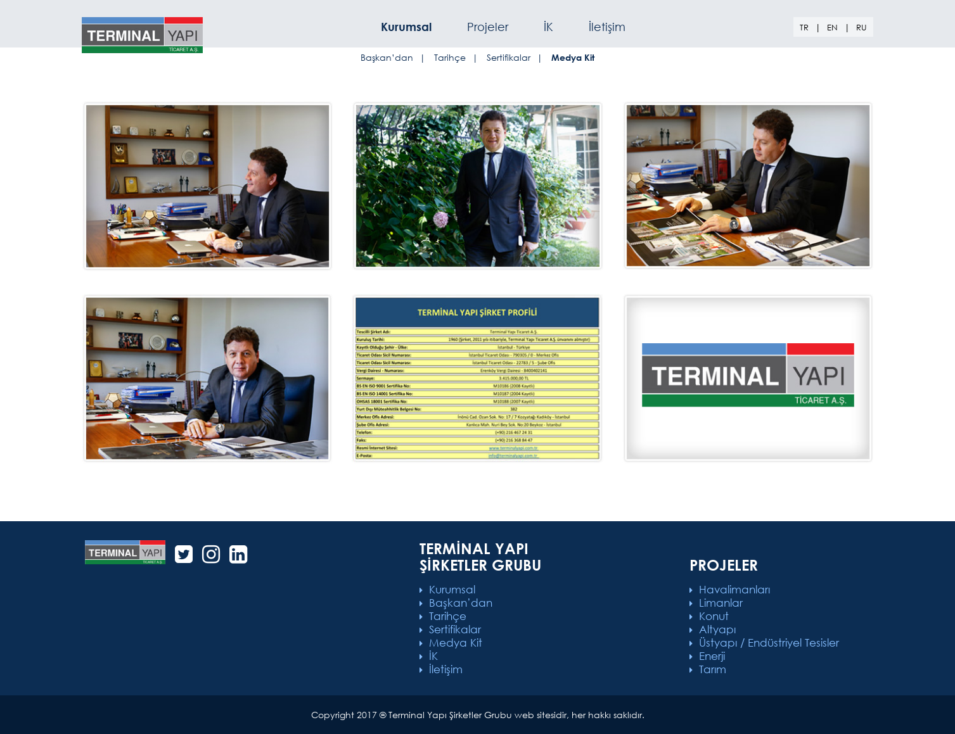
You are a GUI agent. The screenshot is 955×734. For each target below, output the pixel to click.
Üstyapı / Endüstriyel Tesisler (769, 642)
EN (832, 27)
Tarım (712, 669)
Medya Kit (455, 642)
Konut (714, 616)
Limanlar (721, 602)
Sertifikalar (508, 57)
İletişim (607, 27)
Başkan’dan (387, 57)
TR (804, 27)
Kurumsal (452, 589)
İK (548, 27)
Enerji (712, 655)
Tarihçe (450, 57)
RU (861, 27)
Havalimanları (734, 589)
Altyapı (717, 629)
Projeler (487, 27)
